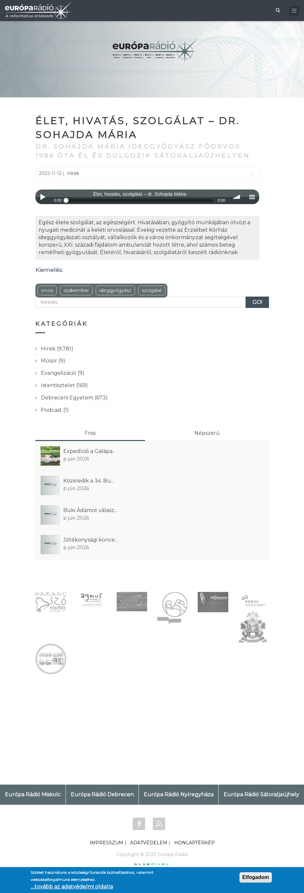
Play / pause (42, 197)
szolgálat (152, 290)
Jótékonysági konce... (90, 540)
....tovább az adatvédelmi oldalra (71, 887)
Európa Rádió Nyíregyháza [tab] (178, 794)
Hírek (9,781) (57, 349)
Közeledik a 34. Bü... (88, 481)
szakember (76, 290)
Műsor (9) (53, 361)
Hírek (73, 173)
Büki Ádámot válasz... (90, 510)
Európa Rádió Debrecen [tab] (102, 794)
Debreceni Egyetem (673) (74, 398)
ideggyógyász (115, 290)
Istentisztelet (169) (64, 385)
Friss (90, 433)
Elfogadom (255, 877)
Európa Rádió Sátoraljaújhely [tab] (261, 794)
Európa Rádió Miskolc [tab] (33, 794)
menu (252, 197)
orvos (47, 290)
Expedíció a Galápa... (89, 451)
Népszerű (207, 433)
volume (237, 197)
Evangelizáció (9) (62, 373)
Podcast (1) (55, 410)
